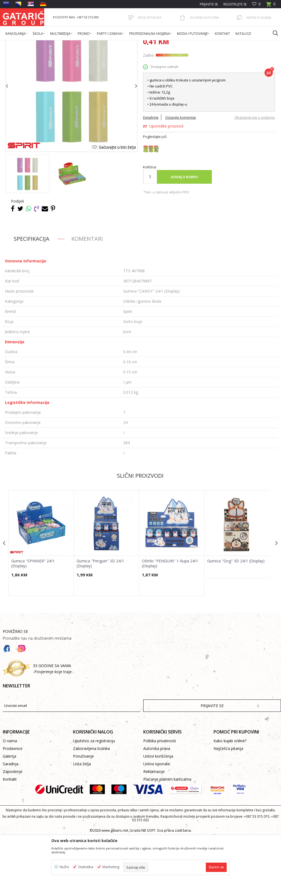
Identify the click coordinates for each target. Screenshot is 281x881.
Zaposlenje (13, 816)
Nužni (64, 867)
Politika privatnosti (159, 785)
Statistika (85, 867)
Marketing (110, 867)
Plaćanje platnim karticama (167, 824)
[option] (27, 218)
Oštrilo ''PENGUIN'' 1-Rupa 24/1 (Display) (169, 608)
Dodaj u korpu (184, 221)
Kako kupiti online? (229, 785)
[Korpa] (271, 6)
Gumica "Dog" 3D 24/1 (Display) (235, 605)
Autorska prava (156, 793)
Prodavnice (13, 793)
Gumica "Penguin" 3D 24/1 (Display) (100, 608)
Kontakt (10, 824)
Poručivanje (83, 801)
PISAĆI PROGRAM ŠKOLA (99, 43)
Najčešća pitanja (228, 793)
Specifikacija (31, 283)
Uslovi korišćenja (158, 801)
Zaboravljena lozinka (91, 793)
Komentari (87, 283)
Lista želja (82, 808)
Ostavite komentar (180, 162)
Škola (72, 43)
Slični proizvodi (140, 520)
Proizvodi (56, 43)
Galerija (9, 801)
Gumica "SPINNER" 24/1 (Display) (33, 608)
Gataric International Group (24, 43)
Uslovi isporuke (156, 808)
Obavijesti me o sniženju (254, 162)
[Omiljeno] (256, 4)
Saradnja (10, 808)
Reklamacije (154, 816)
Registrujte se (235, 4)
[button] (272, 32)
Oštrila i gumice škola (138, 43)
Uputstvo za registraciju (94, 785)
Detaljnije (150, 162)
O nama (10, 785)
